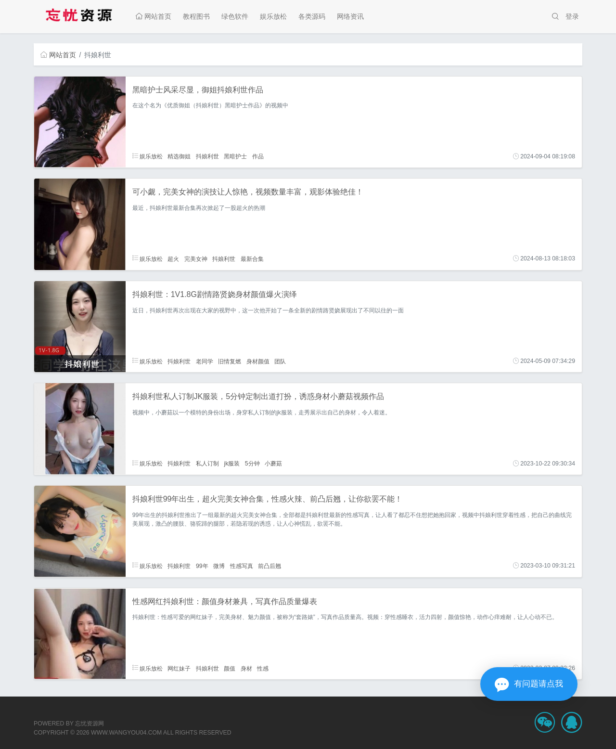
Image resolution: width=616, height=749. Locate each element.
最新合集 (252, 258)
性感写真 (241, 565)
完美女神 (195, 258)
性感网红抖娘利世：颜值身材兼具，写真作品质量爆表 (224, 601)
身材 (246, 668)
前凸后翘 (269, 565)
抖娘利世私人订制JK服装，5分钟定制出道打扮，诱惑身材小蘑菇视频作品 (258, 396)
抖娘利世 (207, 156)
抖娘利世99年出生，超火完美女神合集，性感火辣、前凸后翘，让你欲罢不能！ (267, 499)
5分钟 (252, 463)
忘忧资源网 (89, 723)
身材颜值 (258, 361)
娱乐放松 (273, 16)
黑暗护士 (235, 156)
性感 (263, 668)
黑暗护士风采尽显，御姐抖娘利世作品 (197, 90)
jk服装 (232, 463)
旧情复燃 (229, 361)
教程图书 (196, 16)
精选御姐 (179, 156)
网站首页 (153, 16)
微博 (219, 565)
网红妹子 (179, 668)
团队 (280, 361)
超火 (173, 258)
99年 (202, 565)
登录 (572, 16)
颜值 (229, 668)
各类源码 (311, 16)
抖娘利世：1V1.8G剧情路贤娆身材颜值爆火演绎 (214, 294)
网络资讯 (350, 16)
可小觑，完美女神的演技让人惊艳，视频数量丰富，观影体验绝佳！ (247, 192)
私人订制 (207, 463)
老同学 (204, 361)
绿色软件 (234, 16)
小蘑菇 (273, 463)
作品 (258, 156)
